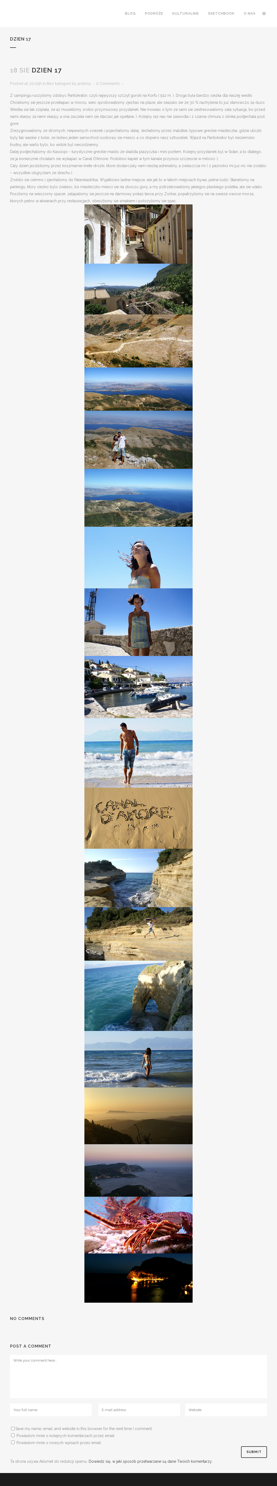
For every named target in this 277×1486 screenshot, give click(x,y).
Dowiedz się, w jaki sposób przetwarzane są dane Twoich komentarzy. (150, 1461)
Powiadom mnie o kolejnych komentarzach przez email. (66, 1436)
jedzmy (84, 83)
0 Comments (108, 83)
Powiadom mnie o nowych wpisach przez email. (59, 1443)
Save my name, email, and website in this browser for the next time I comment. (84, 1429)
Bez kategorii (59, 83)
